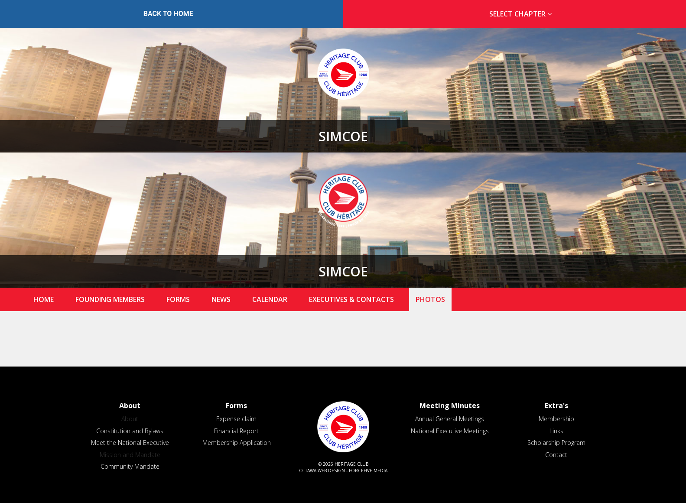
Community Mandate (130, 466)
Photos (430, 299)
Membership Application (236, 442)
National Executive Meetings (450, 431)
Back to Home (168, 14)
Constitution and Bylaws (129, 431)
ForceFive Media (368, 470)
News (221, 299)
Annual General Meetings (449, 419)
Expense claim (236, 419)
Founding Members (110, 299)
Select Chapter (522, 14)
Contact (556, 455)
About (129, 419)
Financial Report (236, 431)
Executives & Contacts (351, 299)
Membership (556, 419)
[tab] (518, 14)
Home (43, 299)
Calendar (269, 299)
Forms (178, 299)
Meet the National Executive (130, 442)
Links (556, 431)
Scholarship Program (556, 442)
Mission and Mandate (130, 455)
